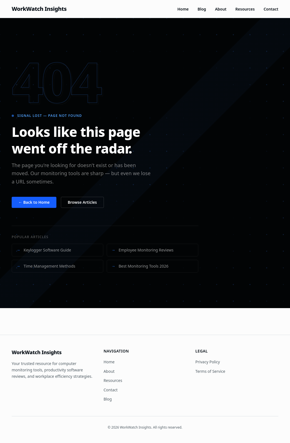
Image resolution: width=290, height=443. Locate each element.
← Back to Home (34, 202)
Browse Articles (82, 202)
